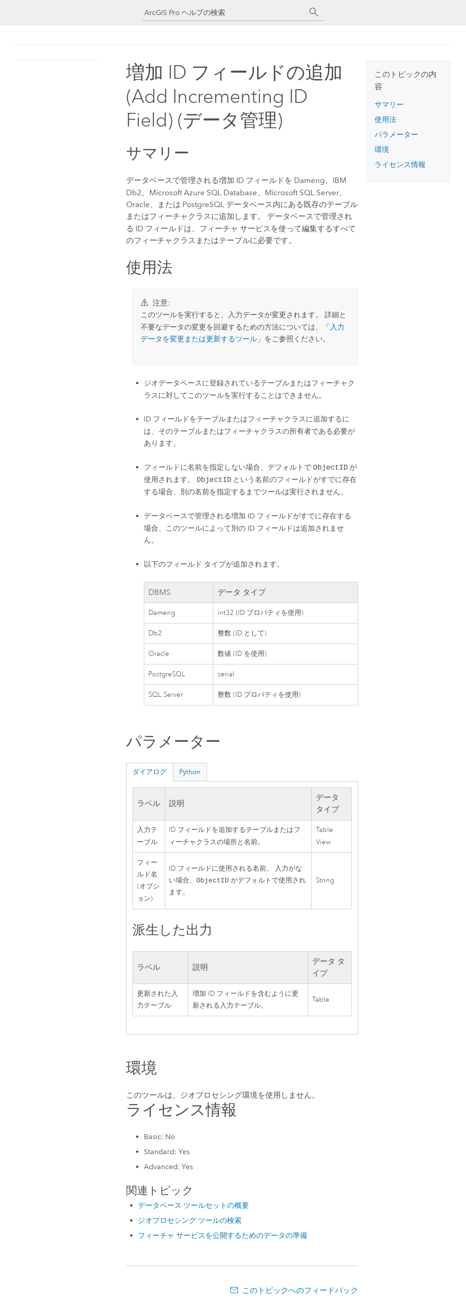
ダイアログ (149, 772)
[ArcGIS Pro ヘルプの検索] (224, 12)
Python (190, 772)
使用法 (385, 119)
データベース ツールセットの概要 (193, 1205)
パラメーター (396, 134)
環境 (382, 149)
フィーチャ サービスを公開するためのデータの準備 (222, 1235)
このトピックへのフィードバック (300, 1290)
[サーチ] (314, 12)
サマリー (389, 104)
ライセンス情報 (400, 164)
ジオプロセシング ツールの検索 (190, 1220)
